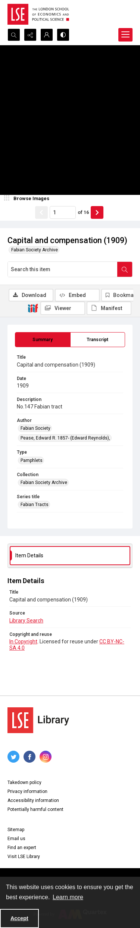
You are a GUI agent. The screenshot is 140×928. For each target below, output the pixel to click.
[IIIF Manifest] (109, 308)
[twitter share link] (13, 757)
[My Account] (47, 35)
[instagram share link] (46, 757)
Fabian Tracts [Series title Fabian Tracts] (35, 504)
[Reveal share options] (30, 35)
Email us (16, 838)
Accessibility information (33, 800)
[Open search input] (14, 35)
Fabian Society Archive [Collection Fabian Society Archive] (44, 482)
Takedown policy (24, 782)
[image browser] (28, 198)
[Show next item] (97, 212)
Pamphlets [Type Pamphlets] (32, 460)
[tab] (42, 340)
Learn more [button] (68, 897)
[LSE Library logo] (38, 720)
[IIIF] (33, 307)
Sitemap (15, 829)
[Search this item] (62, 269)
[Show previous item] (41, 212)
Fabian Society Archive (34, 249)
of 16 (83, 212)
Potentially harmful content (35, 809)
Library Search (26, 621)
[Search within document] (124, 269)
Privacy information (27, 791)
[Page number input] (63, 212)
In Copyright (23, 641)
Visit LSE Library (23, 856)
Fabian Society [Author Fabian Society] (35, 428)
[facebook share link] (29, 757)
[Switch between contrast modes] (63, 35)
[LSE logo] (38, 14)
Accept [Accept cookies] (19, 918)
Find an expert (21, 847)
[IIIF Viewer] (62, 308)
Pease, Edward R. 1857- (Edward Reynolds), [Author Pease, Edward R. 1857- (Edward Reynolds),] (65, 438)
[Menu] (125, 35)
